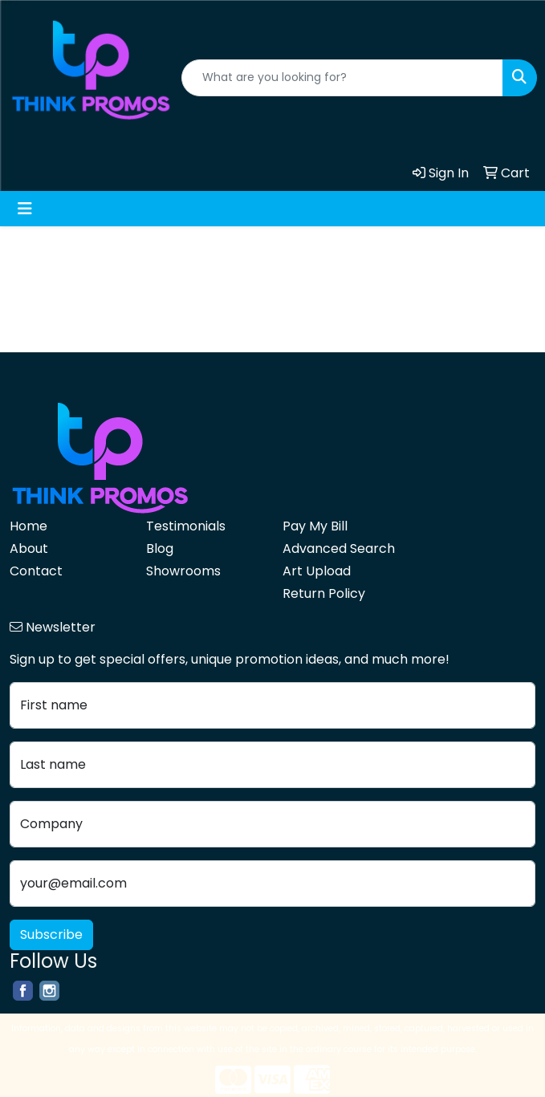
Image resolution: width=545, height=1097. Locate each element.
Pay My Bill (315, 526)
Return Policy (324, 593)
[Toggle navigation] (25, 208)
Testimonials (186, 526)
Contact (36, 571)
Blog (159, 548)
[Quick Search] (342, 77)
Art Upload (317, 571)
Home (28, 526)
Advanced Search (339, 548)
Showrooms (183, 571)
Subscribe (51, 934)
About (29, 548)
